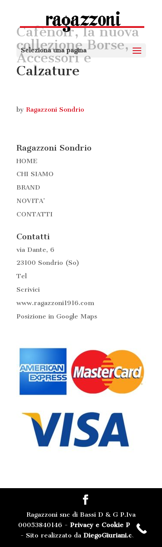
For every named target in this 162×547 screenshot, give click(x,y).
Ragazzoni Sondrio (55, 109)
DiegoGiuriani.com (112, 535)
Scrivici (28, 289)
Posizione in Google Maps (56, 316)
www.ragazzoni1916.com (55, 303)
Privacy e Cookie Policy (107, 525)
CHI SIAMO (35, 174)
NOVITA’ (30, 201)
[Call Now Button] (141, 529)
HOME (27, 161)
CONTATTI (34, 214)
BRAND (28, 187)
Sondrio (50, 263)
